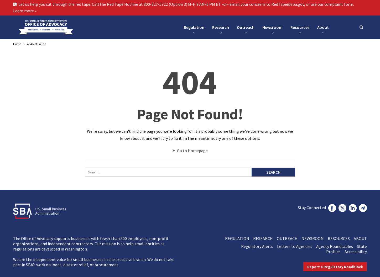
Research (220, 27)
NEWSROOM (314, 238)
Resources (299, 27)
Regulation (194, 27)
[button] (335, 266)
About (323, 27)
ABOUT (360, 238)
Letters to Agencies (296, 246)
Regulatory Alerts (259, 246)
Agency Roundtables (336, 246)
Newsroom (272, 27)
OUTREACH (289, 238)
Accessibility (356, 251)
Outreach (245, 27)
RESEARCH (265, 238)
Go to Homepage (190, 150)
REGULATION (239, 238)
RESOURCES (341, 238)
